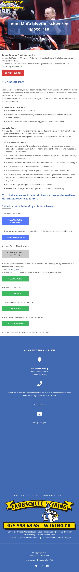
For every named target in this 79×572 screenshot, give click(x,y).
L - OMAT (35, 495)
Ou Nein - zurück (13, 73)
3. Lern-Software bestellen (15, 253)
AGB (51, 560)
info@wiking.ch (39, 422)
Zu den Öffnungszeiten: (11, 269)
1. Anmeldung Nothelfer (15, 221)
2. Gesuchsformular (15, 237)
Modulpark (44, 555)
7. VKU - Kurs (15, 308)
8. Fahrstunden (15, 323)
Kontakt (62, 495)
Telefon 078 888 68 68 (46, 535)
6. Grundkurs (15, 294)
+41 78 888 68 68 (39, 405)
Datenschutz (42, 560)
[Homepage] (13, 8)
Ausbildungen (49, 495)
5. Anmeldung (15, 279)
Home (16, 495)
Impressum (30, 560)
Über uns (25, 495)
